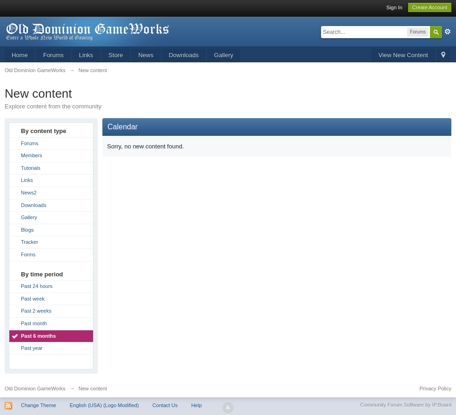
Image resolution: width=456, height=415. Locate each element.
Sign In (394, 7)
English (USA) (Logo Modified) (104, 405)
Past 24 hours (37, 286)
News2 (29, 192)
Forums (53, 55)
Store (115, 55)
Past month (34, 323)
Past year (31, 348)
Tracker (29, 242)
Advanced (447, 31)
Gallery (223, 55)
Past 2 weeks (36, 311)
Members (31, 155)
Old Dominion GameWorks (35, 388)
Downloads (184, 55)
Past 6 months (38, 336)
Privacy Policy (435, 388)
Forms (28, 254)
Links (86, 55)
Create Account (429, 7)
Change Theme (38, 405)
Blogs (27, 230)
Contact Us (164, 405)
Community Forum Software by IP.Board (405, 405)
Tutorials (30, 168)
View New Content (403, 55)
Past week (33, 298)
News (146, 55)
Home (20, 55)
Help (196, 405)
